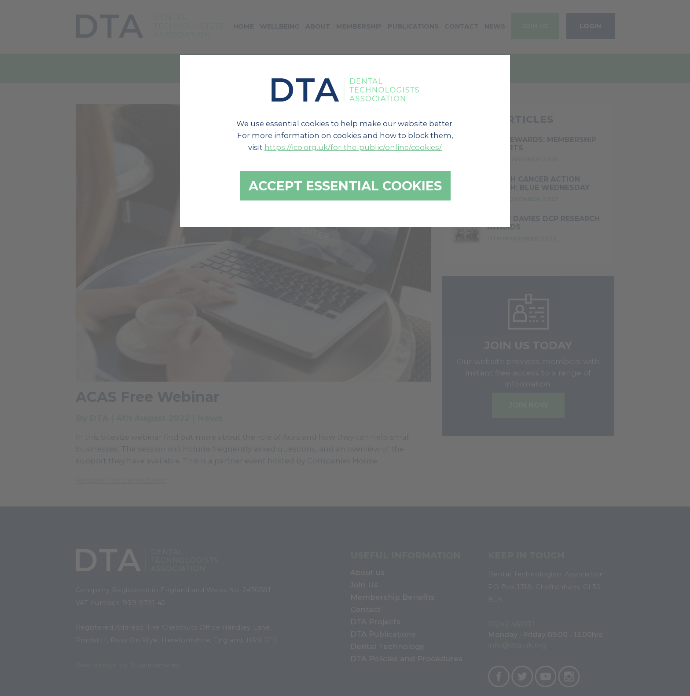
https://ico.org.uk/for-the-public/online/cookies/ (353, 147)
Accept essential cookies (345, 185)
